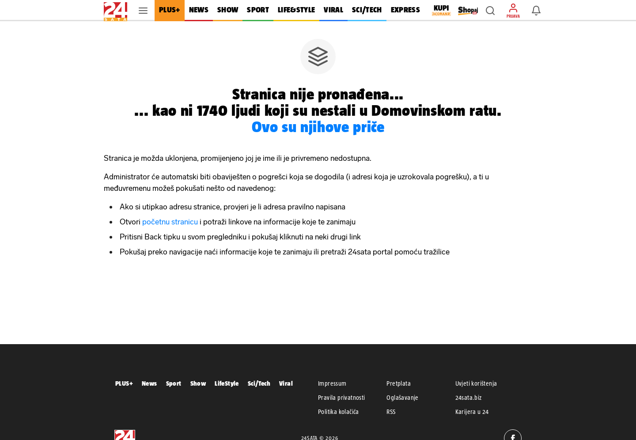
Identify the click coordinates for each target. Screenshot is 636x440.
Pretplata (398, 383)
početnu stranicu (170, 221)
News (149, 383)
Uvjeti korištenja (476, 383)
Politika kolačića (338, 411)
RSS (390, 411)
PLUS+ (124, 383)
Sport (174, 383)
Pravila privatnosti (341, 397)
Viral (286, 383)
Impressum (332, 383)
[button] (490, 10)
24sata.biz (468, 397)
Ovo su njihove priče (318, 126)
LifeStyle (227, 383)
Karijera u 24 (472, 411)
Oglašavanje (402, 397)
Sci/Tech (259, 383)
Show (198, 383)
